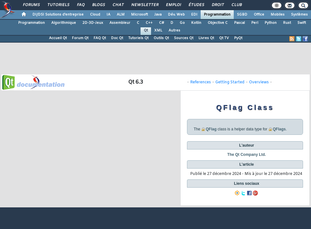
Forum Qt (80, 38)
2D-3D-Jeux (92, 23)
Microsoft (139, 14)
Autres (174, 30)
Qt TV (224, 38)
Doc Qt (117, 38)
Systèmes (299, 14)
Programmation (217, 14)
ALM (121, 14)
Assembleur (119, 23)
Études (196, 5)
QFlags (279, 129)
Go (182, 23)
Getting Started (230, 82)
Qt (146, 30)
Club (236, 5)
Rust (287, 23)
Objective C (218, 23)
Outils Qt (161, 38)
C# (161, 23)
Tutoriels (58, 5)
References (200, 82)
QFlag (211, 129)
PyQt (238, 38)
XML (158, 30)
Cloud (95, 14)
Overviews (259, 82)
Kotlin (196, 23)
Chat (118, 5)
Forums (31, 5)
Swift (301, 23)
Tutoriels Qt (138, 38)
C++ (149, 23)
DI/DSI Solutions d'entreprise (58, 14)
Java (158, 14)
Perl (254, 23)
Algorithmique (63, 23)
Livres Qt (206, 38)
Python (271, 23)
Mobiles (278, 14)
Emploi (173, 5)
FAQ (80, 5)
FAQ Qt (99, 38)
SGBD (242, 14)
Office (259, 14)
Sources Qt (183, 38)
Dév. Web (176, 14)
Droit (217, 5)
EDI (194, 14)
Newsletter (144, 5)
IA (108, 14)
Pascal (239, 23)
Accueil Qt (58, 38)
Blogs (98, 5)
